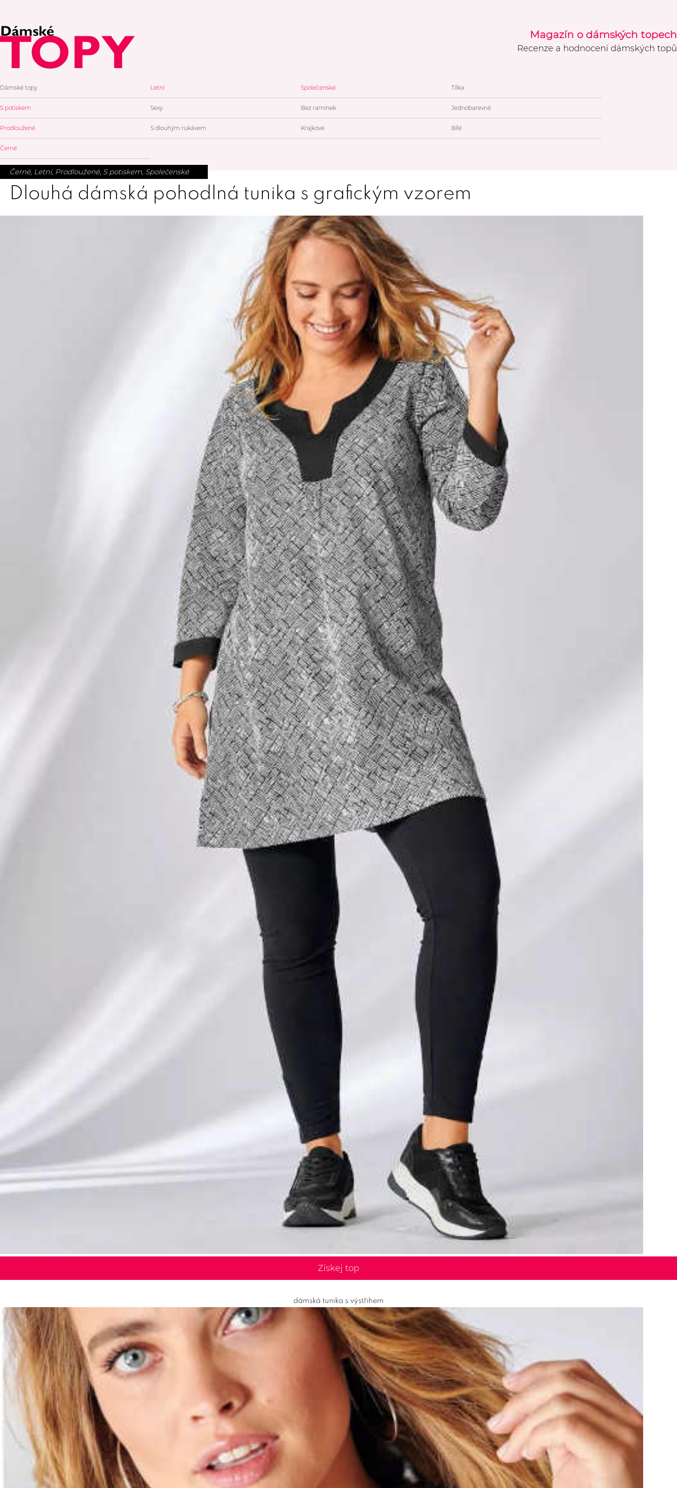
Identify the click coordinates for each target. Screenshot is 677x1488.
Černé (8, 148)
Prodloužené (17, 128)
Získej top (338, 1268)
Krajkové (312, 128)
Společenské (318, 87)
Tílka (457, 87)
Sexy (156, 107)
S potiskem (15, 107)
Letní (157, 87)
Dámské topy (18, 87)
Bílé (456, 128)
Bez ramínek (318, 107)
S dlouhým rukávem (178, 128)
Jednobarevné (471, 107)
